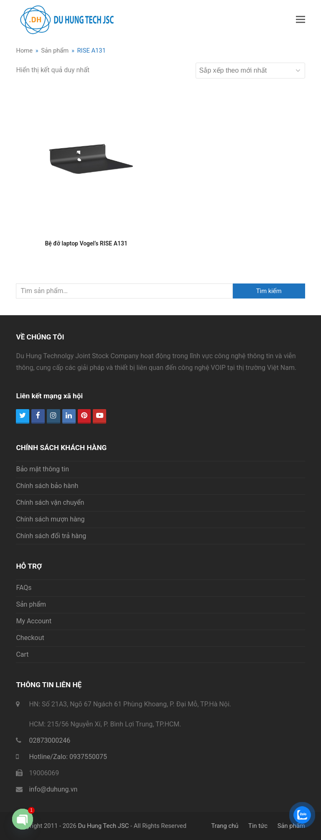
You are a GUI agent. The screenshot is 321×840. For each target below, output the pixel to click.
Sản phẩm (31, 604)
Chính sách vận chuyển (50, 502)
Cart (22, 654)
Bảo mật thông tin (42, 469)
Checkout (30, 638)
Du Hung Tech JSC (103, 826)
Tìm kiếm (269, 291)
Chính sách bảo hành (47, 486)
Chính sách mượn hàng (50, 519)
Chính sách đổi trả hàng (51, 536)
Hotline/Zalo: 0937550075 (68, 757)
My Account (33, 621)
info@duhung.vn (53, 789)
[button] (300, 19)
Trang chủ (224, 826)
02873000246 (49, 740)
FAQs (23, 588)
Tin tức (258, 826)
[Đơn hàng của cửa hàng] (250, 70)
